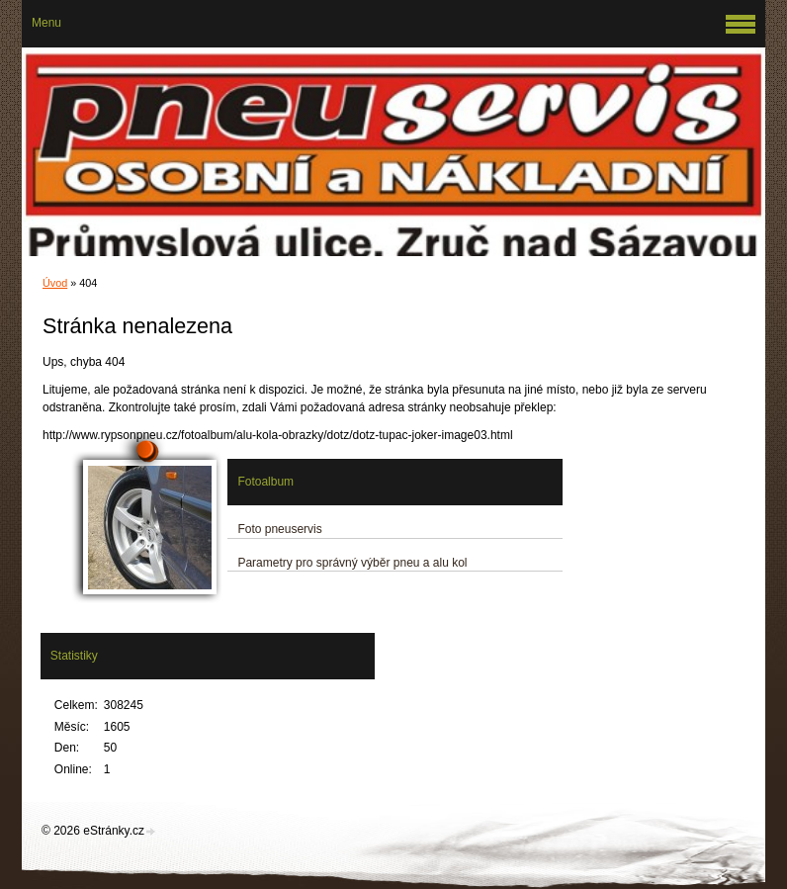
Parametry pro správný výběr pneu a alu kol (352, 563)
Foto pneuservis (279, 529)
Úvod (55, 283)
